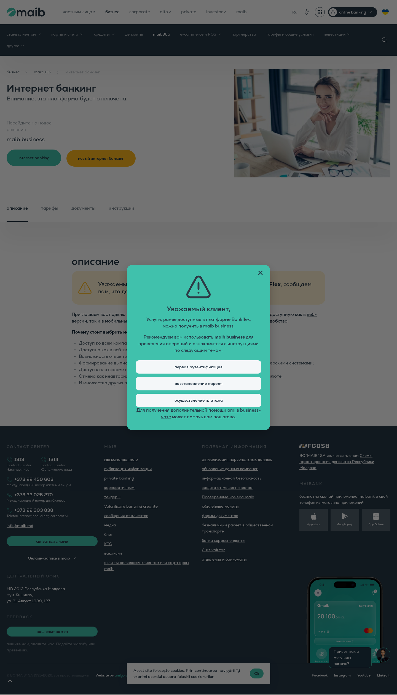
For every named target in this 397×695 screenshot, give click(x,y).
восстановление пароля (198, 383)
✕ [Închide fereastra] (260, 271)
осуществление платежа (198, 401)
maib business (218, 324)
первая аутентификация (198, 366)
